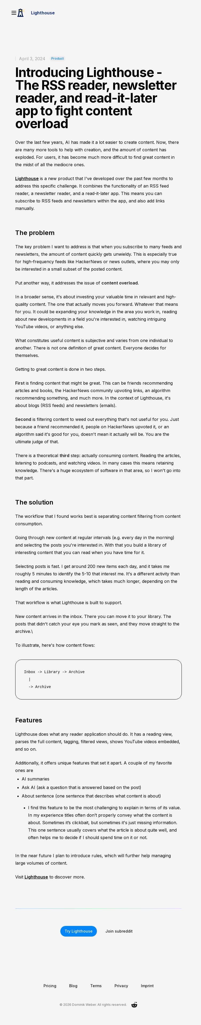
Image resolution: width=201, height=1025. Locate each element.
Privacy (121, 985)
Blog (73, 985)
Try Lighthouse (79, 931)
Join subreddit (119, 931)
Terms (96, 985)
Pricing (50, 985)
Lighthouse (27, 178)
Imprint (147, 985)
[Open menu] (14, 13)
